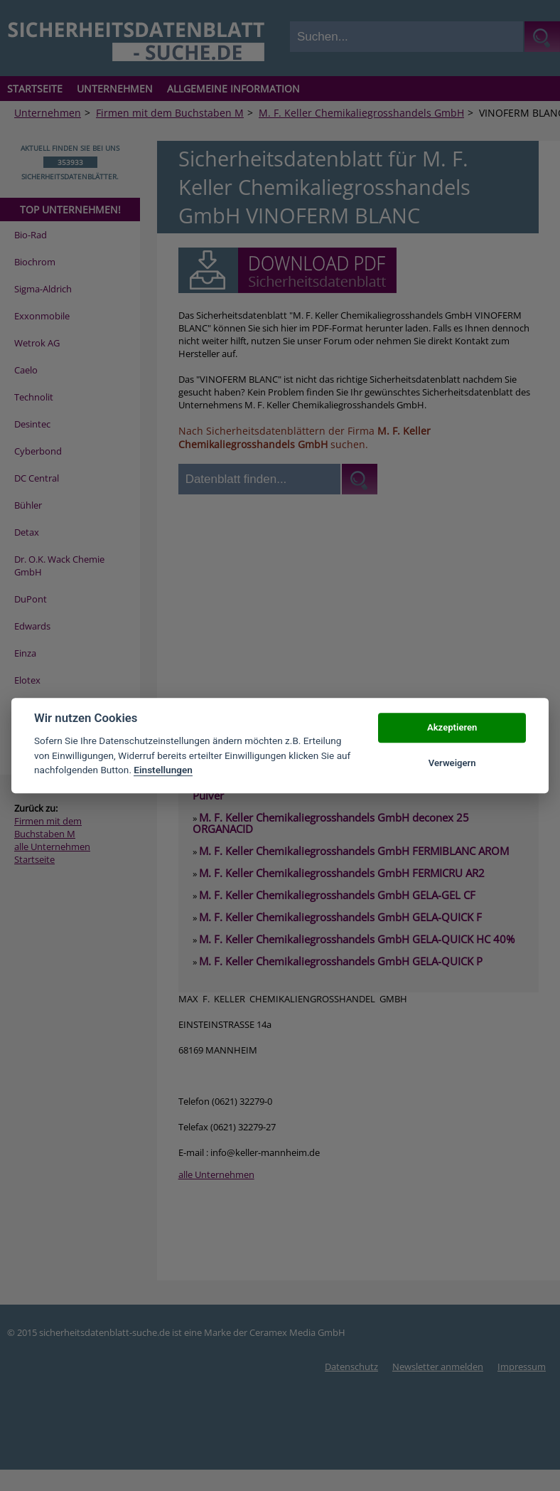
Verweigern (452, 763)
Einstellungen (163, 769)
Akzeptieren (452, 727)
